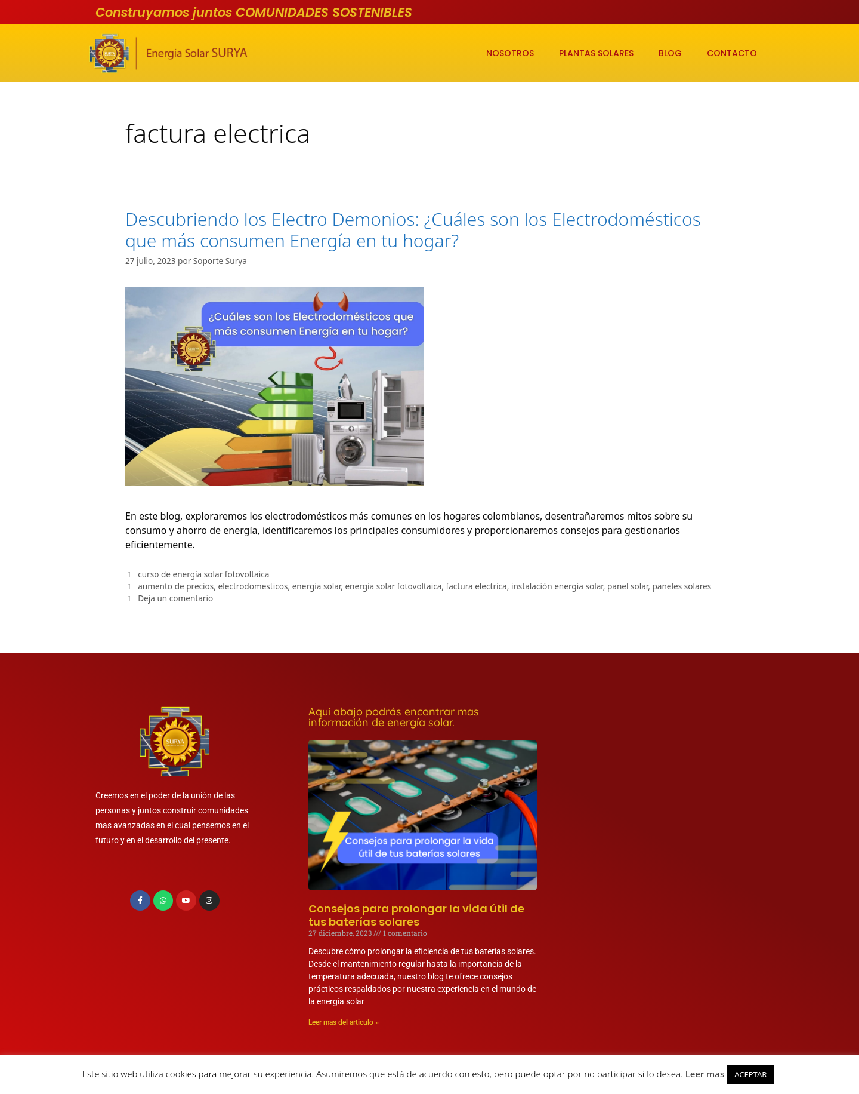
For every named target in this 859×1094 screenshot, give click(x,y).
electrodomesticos (253, 586)
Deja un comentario (175, 598)
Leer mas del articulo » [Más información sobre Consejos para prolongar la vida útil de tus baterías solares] (343, 1022)
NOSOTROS (510, 53)
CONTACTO (732, 53)
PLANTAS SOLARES (596, 53)
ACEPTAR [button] (750, 1074)
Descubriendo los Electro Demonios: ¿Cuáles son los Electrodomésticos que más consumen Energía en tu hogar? (413, 230)
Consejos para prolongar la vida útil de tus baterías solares (416, 915)
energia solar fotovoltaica (393, 586)
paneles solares (681, 586)
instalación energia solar (557, 586)
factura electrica (476, 586)
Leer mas (705, 1074)
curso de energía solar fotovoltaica (203, 574)
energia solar (316, 586)
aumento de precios (176, 586)
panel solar (627, 586)
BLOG (670, 53)
